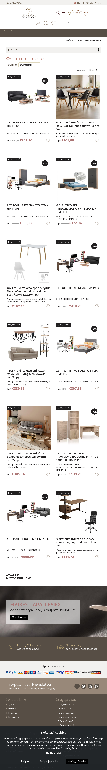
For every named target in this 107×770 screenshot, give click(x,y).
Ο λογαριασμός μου (65, 704)
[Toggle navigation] (8, 33)
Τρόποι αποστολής (65, 725)
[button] (53, 25)
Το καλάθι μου (63, 708)
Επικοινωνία (12, 717)
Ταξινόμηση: (11, 65)
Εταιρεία (11, 708)
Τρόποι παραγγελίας (66, 717)
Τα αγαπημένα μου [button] (65, 713)
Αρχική (10, 704)
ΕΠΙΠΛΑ (79, 40)
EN (78, 2)
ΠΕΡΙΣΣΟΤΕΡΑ (53, 752)
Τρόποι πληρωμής (65, 721)
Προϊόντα (69, 40)
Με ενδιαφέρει (19, 617)
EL (75, 2)
